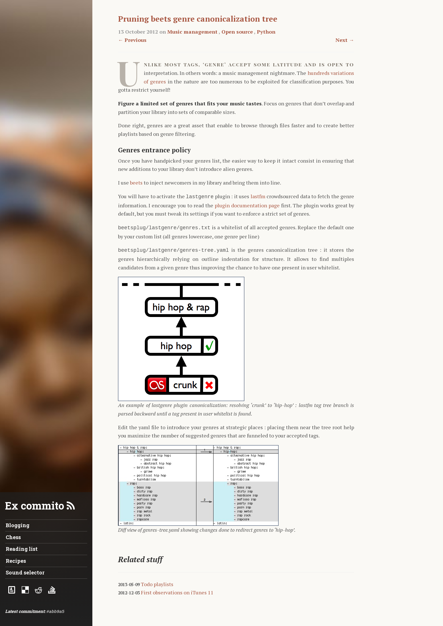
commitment (31, 611)
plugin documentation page (247, 204)
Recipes (16, 560)
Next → (345, 39)
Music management (192, 31)
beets (136, 182)
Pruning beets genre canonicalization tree (197, 19)
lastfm (258, 196)
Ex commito (34, 505)
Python (266, 31)
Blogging (17, 525)
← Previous (132, 39)
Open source (237, 31)
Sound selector (25, 572)
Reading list (22, 548)
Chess (13, 537)
